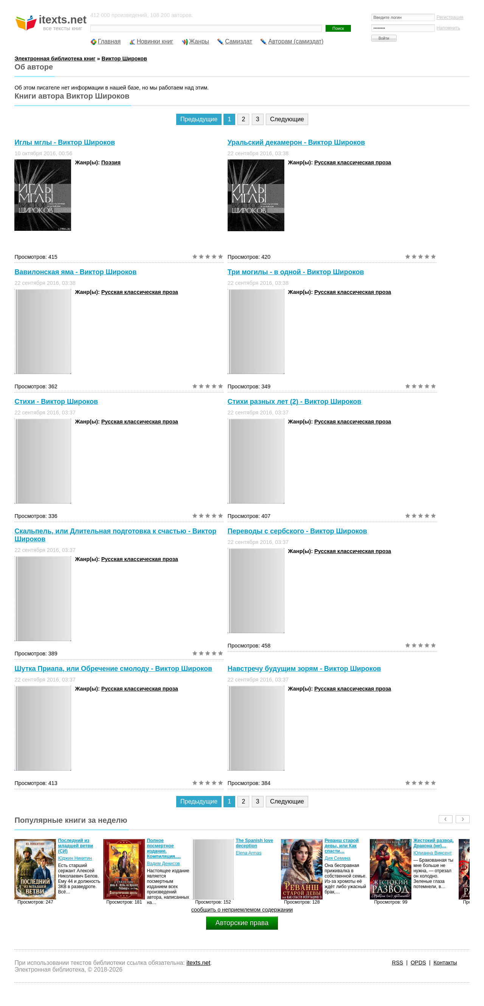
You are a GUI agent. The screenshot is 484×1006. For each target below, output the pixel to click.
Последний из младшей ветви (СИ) (75, 846)
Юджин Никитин (75, 858)
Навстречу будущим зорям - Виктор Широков (304, 668)
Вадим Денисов (163, 863)
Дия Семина (337, 858)
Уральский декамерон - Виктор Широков (296, 142)
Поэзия (111, 162)
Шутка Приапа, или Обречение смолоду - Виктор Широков (113, 668)
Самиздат (238, 41)
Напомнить (448, 28)
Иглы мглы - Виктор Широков (64, 142)
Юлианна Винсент (432, 853)
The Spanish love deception (254, 843)
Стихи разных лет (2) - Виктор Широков (294, 401)
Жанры (199, 41)
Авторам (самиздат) (295, 41)
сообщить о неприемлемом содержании (242, 910)
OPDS (418, 963)
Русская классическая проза (352, 162)
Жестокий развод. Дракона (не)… (433, 843)
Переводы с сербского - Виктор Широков (297, 531)
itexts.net (198, 963)
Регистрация (450, 17)
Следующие (287, 119)
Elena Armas (248, 853)
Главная (109, 41)
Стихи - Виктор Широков (56, 401)
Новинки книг (155, 41)
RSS (397, 963)
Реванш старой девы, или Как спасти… (341, 846)
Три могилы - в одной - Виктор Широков (296, 272)
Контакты (445, 963)
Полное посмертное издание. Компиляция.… (164, 848)
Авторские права (242, 923)
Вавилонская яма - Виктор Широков (75, 272)
